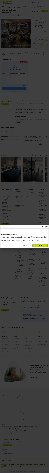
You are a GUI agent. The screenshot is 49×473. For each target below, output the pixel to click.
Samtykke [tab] (8, 230)
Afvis (9, 245)
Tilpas (25, 245)
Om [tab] (40, 230)
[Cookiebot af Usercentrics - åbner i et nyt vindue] (42, 227)
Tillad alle (40, 245)
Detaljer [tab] (24, 230)
